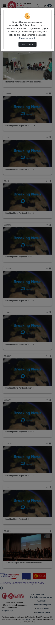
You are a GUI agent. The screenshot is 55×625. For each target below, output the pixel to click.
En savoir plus (27, 38)
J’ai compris (27, 44)
